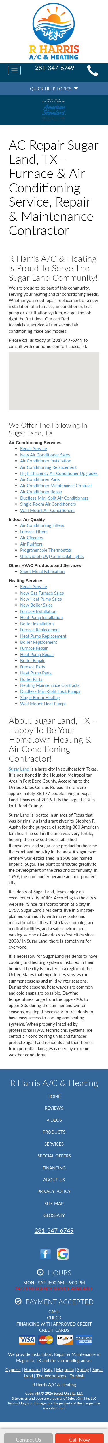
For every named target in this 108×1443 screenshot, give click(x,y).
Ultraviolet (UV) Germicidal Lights (52, 556)
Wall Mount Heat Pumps (43, 703)
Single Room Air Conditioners (48, 504)
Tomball (77, 1375)
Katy (48, 1369)
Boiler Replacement (38, 642)
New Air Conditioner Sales (45, 454)
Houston (32, 1369)
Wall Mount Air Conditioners (47, 510)
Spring (83, 1369)
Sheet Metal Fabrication (42, 571)
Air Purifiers (31, 543)
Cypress (13, 1369)
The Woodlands (51, 1375)
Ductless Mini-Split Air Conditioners (54, 497)
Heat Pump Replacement (43, 636)
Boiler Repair (32, 660)
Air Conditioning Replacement (48, 467)
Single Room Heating (40, 697)
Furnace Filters (34, 531)
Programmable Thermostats (46, 550)
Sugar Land (19, 768)
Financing (54, 1167)
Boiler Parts (31, 679)
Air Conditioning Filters (42, 525)
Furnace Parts (32, 666)
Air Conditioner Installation (45, 460)
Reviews (54, 1108)
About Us (54, 1179)
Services (54, 1143)
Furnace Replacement (40, 629)
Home (54, 1096)
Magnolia (65, 1369)
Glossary (54, 1215)
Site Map (54, 1203)
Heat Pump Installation (41, 617)
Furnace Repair (34, 648)
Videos (54, 1120)
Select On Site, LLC (68, 1393)
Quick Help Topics (54, 88)
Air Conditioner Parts (40, 479)
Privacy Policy (54, 1191)
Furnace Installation (38, 611)
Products (54, 1131)
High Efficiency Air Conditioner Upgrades (59, 473)
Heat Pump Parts (36, 672)
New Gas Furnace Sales (42, 592)
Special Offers (54, 1155)
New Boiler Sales (36, 604)
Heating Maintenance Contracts (49, 685)
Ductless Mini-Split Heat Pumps (50, 691)
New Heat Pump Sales (41, 598)
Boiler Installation (37, 623)
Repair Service (33, 448)
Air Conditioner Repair (41, 491)
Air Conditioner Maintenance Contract (56, 485)
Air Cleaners (31, 537)
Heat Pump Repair (37, 654)
